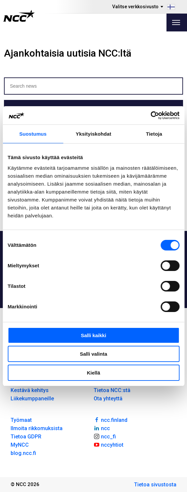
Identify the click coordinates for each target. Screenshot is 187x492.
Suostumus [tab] (33, 134)
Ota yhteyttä (108, 398)
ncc (102, 427)
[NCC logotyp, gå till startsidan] (19, 16)
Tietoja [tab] (154, 134)
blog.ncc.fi (23, 453)
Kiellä (93, 373)
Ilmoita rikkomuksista (37, 428)
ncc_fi (105, 436)
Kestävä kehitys (30, 390)
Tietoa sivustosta (155, 484)
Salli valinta (93, 354)
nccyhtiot (109, 444)
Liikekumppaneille (32, 398)
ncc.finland (111, 419)
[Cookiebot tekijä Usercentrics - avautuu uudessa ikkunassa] (150, 115)
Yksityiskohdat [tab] (93, 134)
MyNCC (20, 445)
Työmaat (21, 420)
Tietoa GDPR (26, 436)
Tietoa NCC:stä (112, 390)
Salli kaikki (93, 335)
